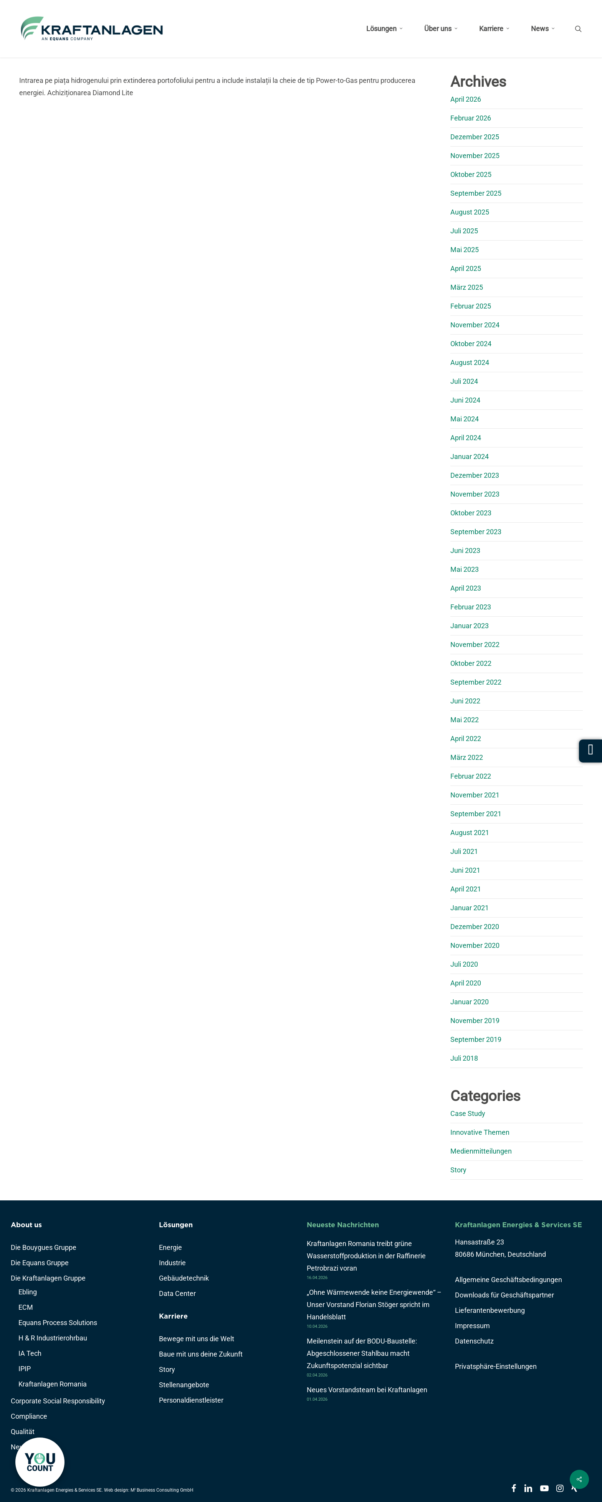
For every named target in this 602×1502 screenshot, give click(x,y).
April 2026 (465, 99)
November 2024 (474, 325)
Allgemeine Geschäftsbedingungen (508, 1280)
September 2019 (475, 1039)
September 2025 (475, 193)
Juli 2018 (464, 1058)
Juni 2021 (465, 870)
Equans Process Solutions (57, 1323)
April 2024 (465, 438)
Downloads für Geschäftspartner (504, 1295)
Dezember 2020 (474, 927)
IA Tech (29, 1353)
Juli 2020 (464, 964)
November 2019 (474, 1021)
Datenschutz (474, 1341)
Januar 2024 (469, 456)
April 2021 (465, 889)
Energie (170, 1247)
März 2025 (466, 287)
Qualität (23, 1432)
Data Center (177, 1293)
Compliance (29, 1416)
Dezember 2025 (474, 137)
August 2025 (469, 212)
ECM (25, 1307)
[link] (40, 1462)
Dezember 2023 (474, 475)
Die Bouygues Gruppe (43, 1247)
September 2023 (475, 532)
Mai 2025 (464, 250)
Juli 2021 (464, 851)
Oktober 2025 (470, 174)
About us (26, 1225)
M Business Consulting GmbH (162, 1490)
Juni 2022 (465, 701)
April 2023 (465, 588)
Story (458, 1170)
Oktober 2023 (470, 513)
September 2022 (475, 682)
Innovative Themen (479, 1132)
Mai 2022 (464, 720)
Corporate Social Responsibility (58, 1401)
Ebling (27, 1292)
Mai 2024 (464, 419)
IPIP (24, 1369)
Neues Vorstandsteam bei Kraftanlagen (367, 1390)
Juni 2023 (465, 550)
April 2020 (465, 983)
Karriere (173, 1316)
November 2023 (474, 494)
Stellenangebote (184, 1385)
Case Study (467, 1113)
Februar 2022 (470, 776)
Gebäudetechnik (184, 1278)
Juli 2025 (464, 231)
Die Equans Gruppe (40, 1263)
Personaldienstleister (191, 1400)
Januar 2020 (469, 1002)
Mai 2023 (464, 569)
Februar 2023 (470, 607)
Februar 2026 (470, 118)
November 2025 (474, 156)
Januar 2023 (469, 626)
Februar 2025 (470, 306)
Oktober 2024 (470, 344)
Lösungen (176, 1225)
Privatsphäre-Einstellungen (496, 1366)
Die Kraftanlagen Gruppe (48, 1278)
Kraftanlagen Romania (52, 1384)
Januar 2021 (469, 908)
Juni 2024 (465, 400)
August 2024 (469, 362)
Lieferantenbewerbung (490, 1310)
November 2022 (474, 644)
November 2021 (474, 795)
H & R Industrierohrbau (52, 1338)
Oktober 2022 (470, 663)
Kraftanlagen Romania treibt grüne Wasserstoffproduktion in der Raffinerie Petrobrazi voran (366, 1256)
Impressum (472, 1326)
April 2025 (465, 268)
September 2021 (475, 814)
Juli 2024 (464, 381)
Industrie (172, 1263)
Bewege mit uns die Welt (196, 1339)
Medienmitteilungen (481, 1151)
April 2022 (465, 738)
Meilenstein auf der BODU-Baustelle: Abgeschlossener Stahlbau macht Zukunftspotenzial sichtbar (362, 1353)
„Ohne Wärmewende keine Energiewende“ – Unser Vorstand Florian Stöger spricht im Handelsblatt (374, 1304)
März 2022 (466, 757)
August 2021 (469, 833)
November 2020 (474, 945)
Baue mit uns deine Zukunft (201, 1354)
